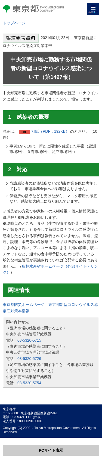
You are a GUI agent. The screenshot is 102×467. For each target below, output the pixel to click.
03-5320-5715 (29, 340)
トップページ (14, 23)
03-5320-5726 (29, 358)
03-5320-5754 (29, 383)
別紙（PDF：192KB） (50, 131)
